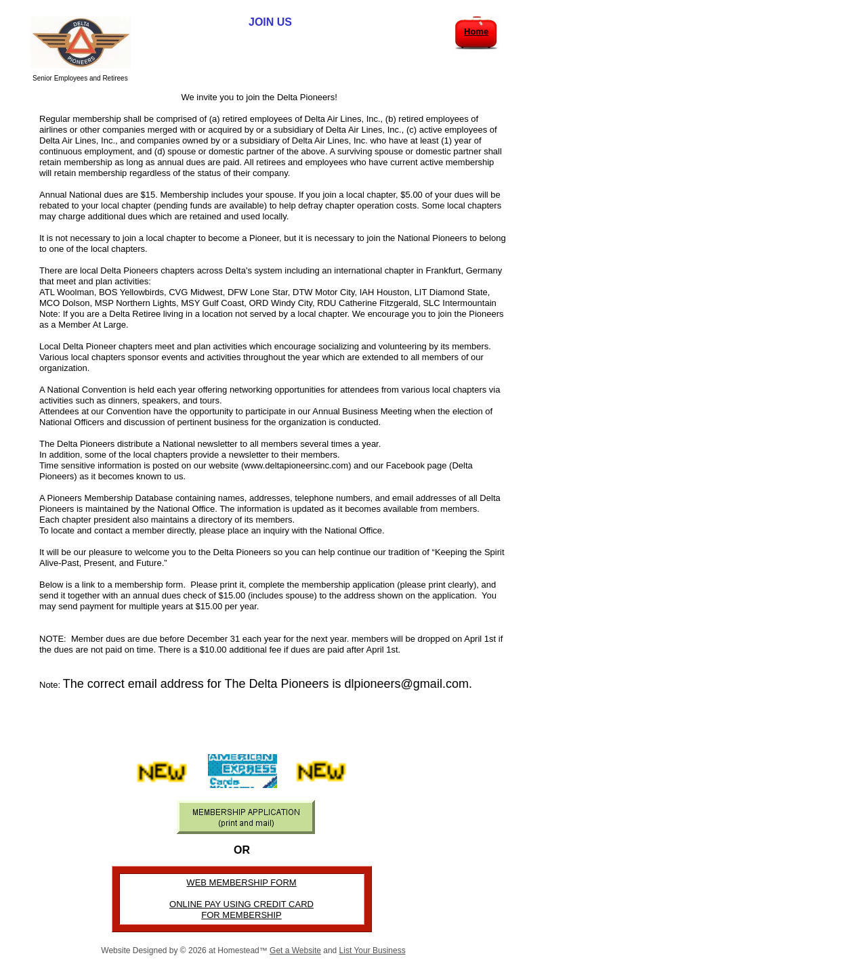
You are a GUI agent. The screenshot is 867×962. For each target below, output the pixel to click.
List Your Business (372, 950)
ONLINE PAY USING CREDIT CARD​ (241, 904)
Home (476, 31)
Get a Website (295, 950)
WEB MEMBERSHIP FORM (241, 882)
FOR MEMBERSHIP (241, 915)
